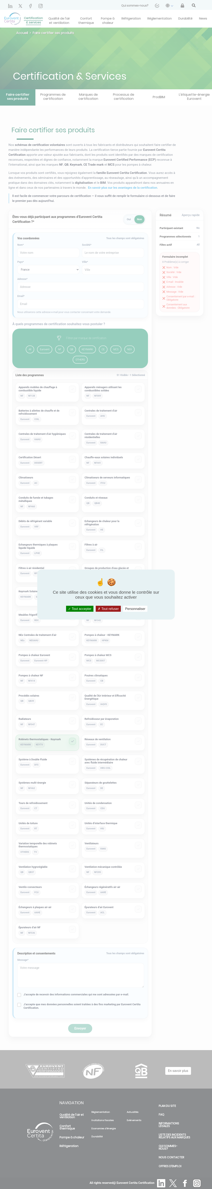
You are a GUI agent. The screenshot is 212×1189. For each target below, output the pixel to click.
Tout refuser (108, 608)
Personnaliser (135, 608)
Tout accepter (79, 608)
